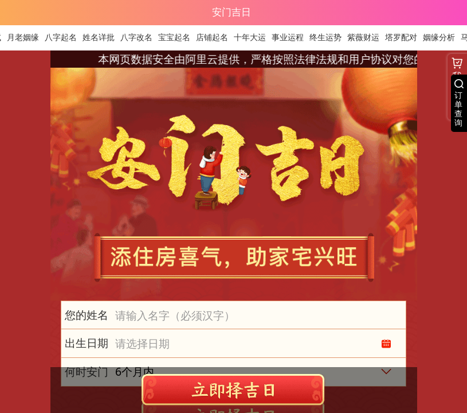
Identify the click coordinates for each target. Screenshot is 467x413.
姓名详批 (102, 37)
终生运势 (329, 37)
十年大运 (253, 37)
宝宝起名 (178, 37)
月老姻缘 (26, 37)
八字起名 (64, 37)
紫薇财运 (367, 37)
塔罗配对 (404, 37)
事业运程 (291, 37)
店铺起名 (215, 37)
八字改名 (140, 37)
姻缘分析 (442, 37)
